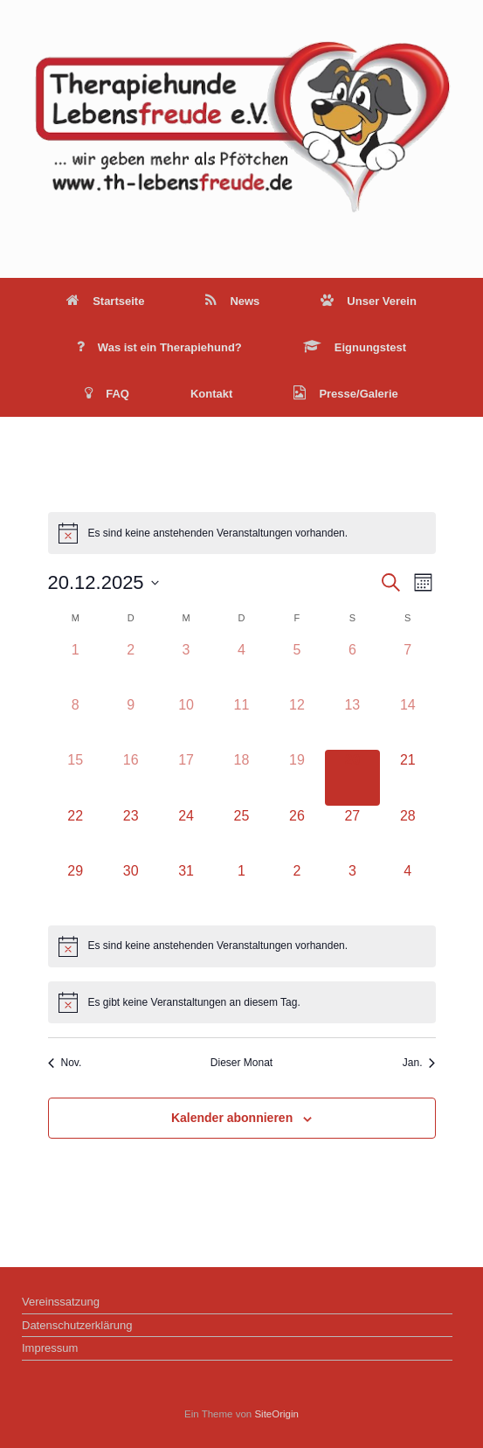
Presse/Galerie (345, 393)
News (232, 301)
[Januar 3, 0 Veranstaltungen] (352, 888)
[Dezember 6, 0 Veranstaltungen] (352, 667)
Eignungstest (354, 347)
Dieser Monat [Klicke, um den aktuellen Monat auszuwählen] (241, 1063)
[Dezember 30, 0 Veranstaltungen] (130, 888)
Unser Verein (369, 301)
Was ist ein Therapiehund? (159, 347)
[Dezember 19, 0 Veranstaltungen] (296, 777)
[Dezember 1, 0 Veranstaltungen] (75, 667)
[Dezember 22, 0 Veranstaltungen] (75, 833)
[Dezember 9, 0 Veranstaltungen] (130, 722)
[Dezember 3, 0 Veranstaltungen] (185, 667)
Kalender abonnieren (232, 1118)
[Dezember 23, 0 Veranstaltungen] (130, 833)
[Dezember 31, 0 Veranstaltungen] (185, 888)
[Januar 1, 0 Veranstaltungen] (241, 888)
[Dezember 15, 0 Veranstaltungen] (75, 777)
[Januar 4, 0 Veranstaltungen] (407, 888)
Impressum (50, 1347)
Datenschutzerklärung (77, 1325)
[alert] (242, 533)
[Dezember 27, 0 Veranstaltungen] (352, 833)
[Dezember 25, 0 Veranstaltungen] (241, 833)
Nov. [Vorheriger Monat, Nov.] (65, 1063)
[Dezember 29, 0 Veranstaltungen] (75, 888)
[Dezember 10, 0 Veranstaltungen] (185, 722)
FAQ (107, 393)
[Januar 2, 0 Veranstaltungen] (296, 888)
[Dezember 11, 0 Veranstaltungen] (241, 722)
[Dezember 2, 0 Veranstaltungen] (130, 667)
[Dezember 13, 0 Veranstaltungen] (352, 722)
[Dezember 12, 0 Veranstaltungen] (296, 722)
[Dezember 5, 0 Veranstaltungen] (296, 667)
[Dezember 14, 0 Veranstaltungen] (407, 722)
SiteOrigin (276, 1414)
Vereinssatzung (61, 1301)
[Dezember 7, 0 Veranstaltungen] (407, 667)
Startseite (105, 301)
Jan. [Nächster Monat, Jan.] (419, 1063)
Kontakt (211, 393)
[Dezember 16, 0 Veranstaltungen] (130, 777)
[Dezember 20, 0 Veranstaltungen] (352, 777)
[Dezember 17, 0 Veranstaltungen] (185, 777)
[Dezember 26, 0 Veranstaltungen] (296, 833)
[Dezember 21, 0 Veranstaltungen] (407, 777)
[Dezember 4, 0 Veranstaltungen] (241, 667)
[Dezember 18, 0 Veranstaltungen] (241, 777)
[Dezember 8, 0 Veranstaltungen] (75, 722)
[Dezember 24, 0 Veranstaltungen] (185, 833)
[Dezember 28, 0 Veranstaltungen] (407, 833)
